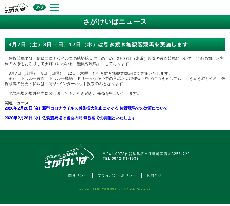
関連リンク (78, 175)
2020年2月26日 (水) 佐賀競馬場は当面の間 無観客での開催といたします (70, 118)
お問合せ (154, 175)
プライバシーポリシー (117, 175)
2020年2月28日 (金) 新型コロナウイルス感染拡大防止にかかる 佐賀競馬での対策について (86, 108)
